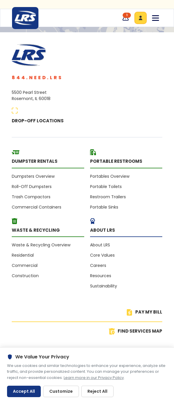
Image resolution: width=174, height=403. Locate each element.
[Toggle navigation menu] (155, 17)
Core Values (102, 255)
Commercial (25, 265)
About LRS (100, 245)
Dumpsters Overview (33, 176)
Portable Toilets (106, 186)
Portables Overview (109, 176)
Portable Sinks (104, 207)
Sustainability (103, 286)
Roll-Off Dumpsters (32, 186)
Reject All (97, 391)
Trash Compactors (31, 197)
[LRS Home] (25, 18)
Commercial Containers (36, 207)
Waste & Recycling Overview (41, 245)
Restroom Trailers (108, 197)
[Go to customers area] (140, 18)
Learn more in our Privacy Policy (94, 377)
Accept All (24, 391)
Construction (25, 276)
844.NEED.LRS (37, 77)
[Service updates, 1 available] (125, 17)
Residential (23, 255)
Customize (61, 391)
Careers (98, 265)
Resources (100, 276)
